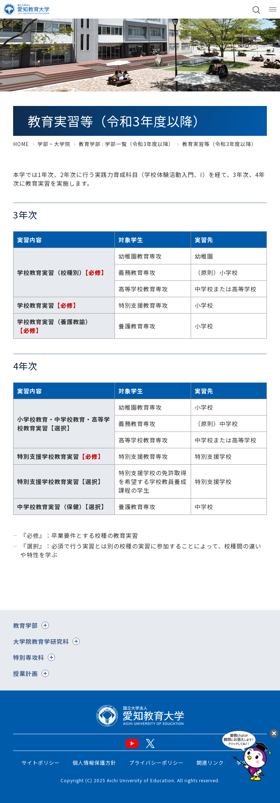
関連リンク (210, 762)
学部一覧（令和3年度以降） (139, 143)
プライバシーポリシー (156, 762)
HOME (21, 143)
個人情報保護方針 (94, 762)
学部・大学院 (54, 143)
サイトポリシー (41, 762)
